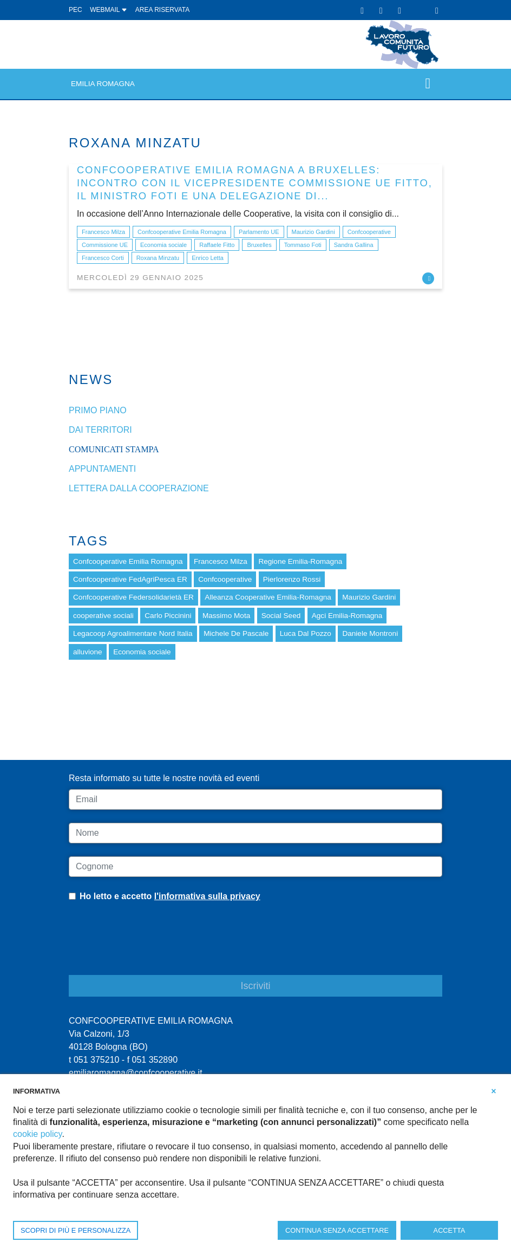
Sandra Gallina (354, 245)
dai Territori (100, 429)
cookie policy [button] (37, 1134)
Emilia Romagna (103, 84)
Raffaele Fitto (216, 245)
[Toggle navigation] (428, 84)
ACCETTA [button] (450, 1230)
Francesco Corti (103, 258)
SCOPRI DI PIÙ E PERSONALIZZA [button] (75, 1230)
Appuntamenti (102, 468)
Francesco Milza (103, 232)
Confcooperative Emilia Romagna (181, 232)
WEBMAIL (108, 10)
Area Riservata (162, 10)
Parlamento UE (259, 232)
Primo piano (98, 410)
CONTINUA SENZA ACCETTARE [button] (337, 1230)
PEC (75, 10)
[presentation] (151, 947)
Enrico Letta (208, 258)
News (91, 379)
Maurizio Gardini (313, 232)
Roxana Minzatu (158, 258)
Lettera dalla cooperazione (139, 488)
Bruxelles (259, 245)
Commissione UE (105, 245)
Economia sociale (163, 245)
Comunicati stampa (114, 449)
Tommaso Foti (303, 245)
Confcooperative (369, 232)
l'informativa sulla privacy (207, 896)
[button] (494, 1090)
